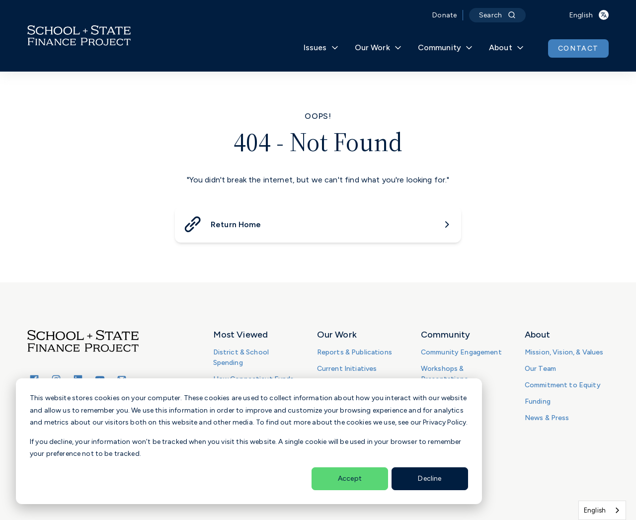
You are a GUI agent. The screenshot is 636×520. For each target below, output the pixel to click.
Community (445, 47)
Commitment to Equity (563, 385)
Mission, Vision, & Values (564, 352)
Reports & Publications (354, 352)
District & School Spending (241, 357)
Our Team (540, 368)
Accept (350, 478)
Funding (538, 401)
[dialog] (249, 441)
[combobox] (602, 510)
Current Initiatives (347, 368)
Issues (321, 47)
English (595, 510)
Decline (429, 478)
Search (497, 15)
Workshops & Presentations (444, 373)
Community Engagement (461, 352)
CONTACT (578, 48)
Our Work (378, 47)
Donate (444, 15)
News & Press (547, 418)
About (506, 47)
